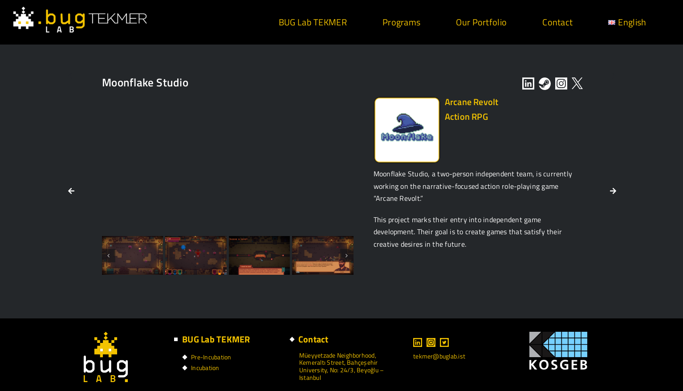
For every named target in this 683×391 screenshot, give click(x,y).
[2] (132, 255)
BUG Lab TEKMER (216, 339)
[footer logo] (106, 335)
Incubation (205, 367)
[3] (195, 255)
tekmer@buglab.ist (439, 356)
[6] (322, 255)
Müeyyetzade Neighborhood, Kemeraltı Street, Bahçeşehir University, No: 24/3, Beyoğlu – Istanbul (341, 367)
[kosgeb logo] (558, 335)
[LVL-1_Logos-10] (407, 100)
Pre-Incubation (211, 357)
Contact (313, 339)
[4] (259, 255)
